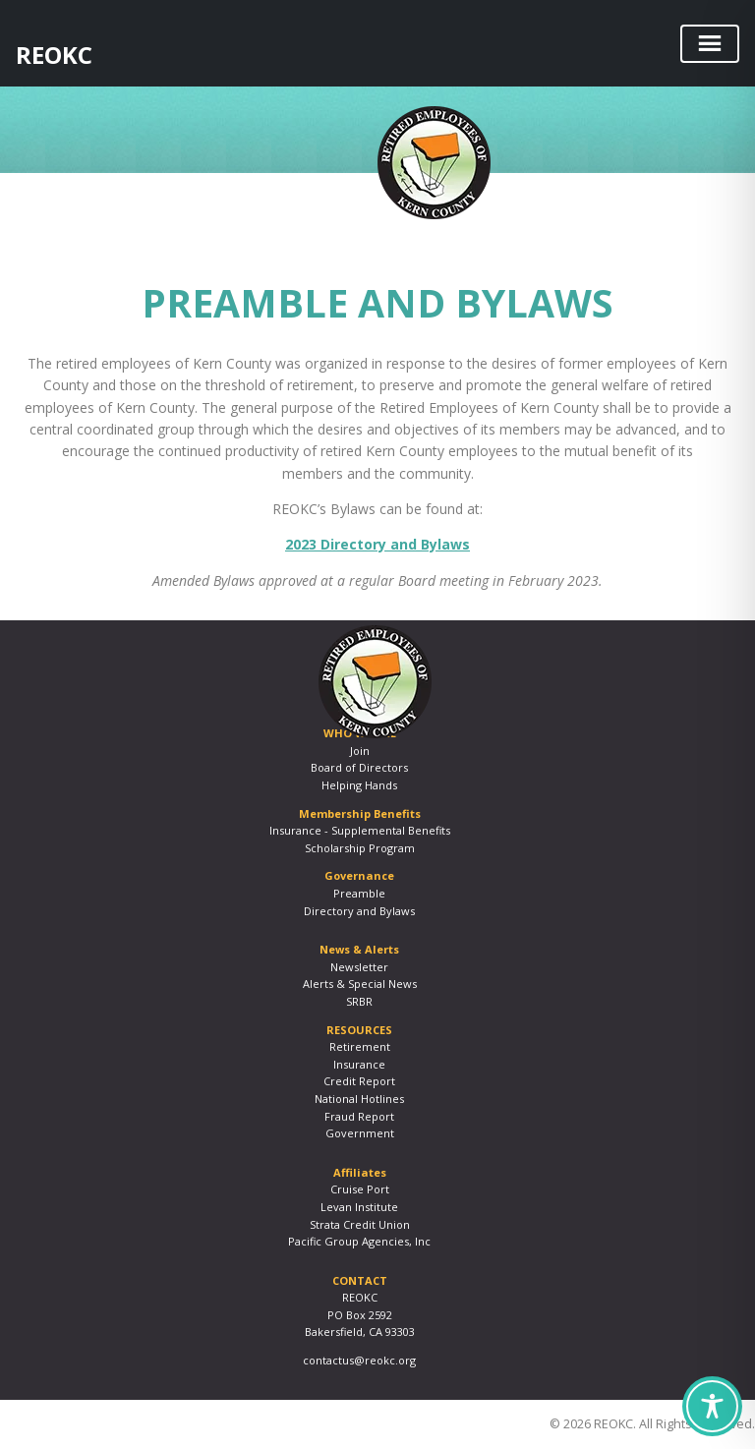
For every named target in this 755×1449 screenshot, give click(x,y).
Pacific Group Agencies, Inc (359, 1241)
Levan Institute (359, 1206)
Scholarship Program (360, 847)
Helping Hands (359, 785)
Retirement (359, 1046)
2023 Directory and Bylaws (377, 544)
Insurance (359, 1064)
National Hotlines (359, 1098)
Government (359, 1133)
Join (360, 750)
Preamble (359, 893)
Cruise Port (359, 1189)
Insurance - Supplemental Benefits (359, 830)
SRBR (359, 1001)
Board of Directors (359, 767)
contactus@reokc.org (359, 1360)
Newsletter (359, 966)
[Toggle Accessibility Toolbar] (712, 1406)
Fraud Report (359, 1116)
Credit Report (359, 1080)
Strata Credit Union (360, 1224)
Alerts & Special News (360, 983)
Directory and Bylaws (359, 910)
